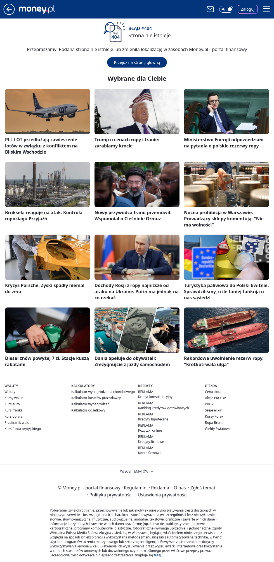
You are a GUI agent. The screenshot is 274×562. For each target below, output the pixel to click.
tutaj (157, 555)
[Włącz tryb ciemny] (226, 9)
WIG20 (210, 404)
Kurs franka (13, 410)
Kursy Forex (214, 416)
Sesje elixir (213, 410)
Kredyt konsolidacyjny (155, 396)
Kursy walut (13, 398)
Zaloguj (248, 9)
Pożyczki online (150, 430)
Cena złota (213, 391)
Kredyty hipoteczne (153, 419)
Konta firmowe (149, 452)
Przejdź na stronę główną (137, 62)
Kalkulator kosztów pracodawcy (96, 398)
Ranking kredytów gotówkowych (163, 408)
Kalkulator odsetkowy (88, 410)
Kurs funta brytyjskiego (22, 428)
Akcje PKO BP (215, 398)
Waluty (9, 391)
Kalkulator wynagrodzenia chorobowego (103, 391)
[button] (266, 9)
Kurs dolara (13, 416)
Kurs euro (12, 404)
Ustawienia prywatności (161, 495)
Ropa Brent (214, 422)
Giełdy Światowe (218, 428)
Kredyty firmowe (151, 441)
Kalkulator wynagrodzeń (90, 404)
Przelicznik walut (17, 422)
